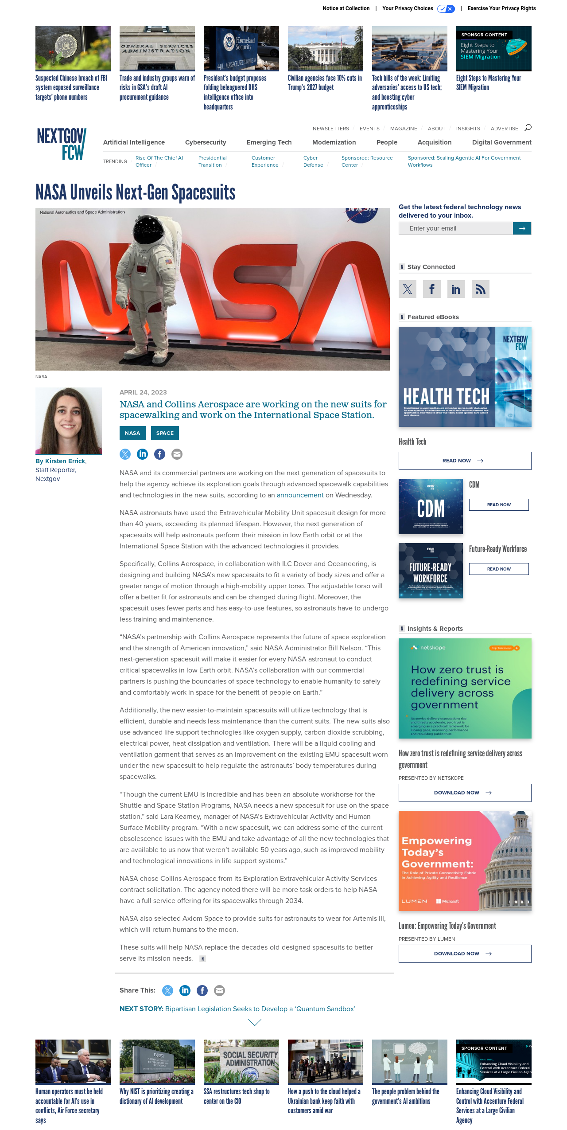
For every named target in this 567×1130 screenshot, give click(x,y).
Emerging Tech (269, 142)
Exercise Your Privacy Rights (502, 8)
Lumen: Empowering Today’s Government (447, 925)
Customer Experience (265, 161)
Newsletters (331, 129)
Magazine (403, 129)
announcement (299, 495)
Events (370, 129)
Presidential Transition (212, 161)
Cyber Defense (313, 161)
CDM (474, 484)
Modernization (334, 142)
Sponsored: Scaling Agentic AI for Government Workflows (464, 161)
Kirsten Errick (65, 461)
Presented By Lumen (427, 939)
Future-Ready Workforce (498, 548)
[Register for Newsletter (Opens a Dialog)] (522, 228)
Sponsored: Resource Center (367, 161)
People (387, 142)
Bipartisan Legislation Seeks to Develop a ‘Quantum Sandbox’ (260, 1009)
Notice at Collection (345, 8)
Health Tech (413, 441)
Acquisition (435, 142)
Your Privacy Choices (419, 9)
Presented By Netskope (431, 778)
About (437, 129)
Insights (468, 129)
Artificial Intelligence (134, 142)
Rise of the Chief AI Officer (159, 161)
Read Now (465, 461)
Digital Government (502, 142)
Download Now (465, 793)
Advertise (504, 129)
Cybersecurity (205, 142)
